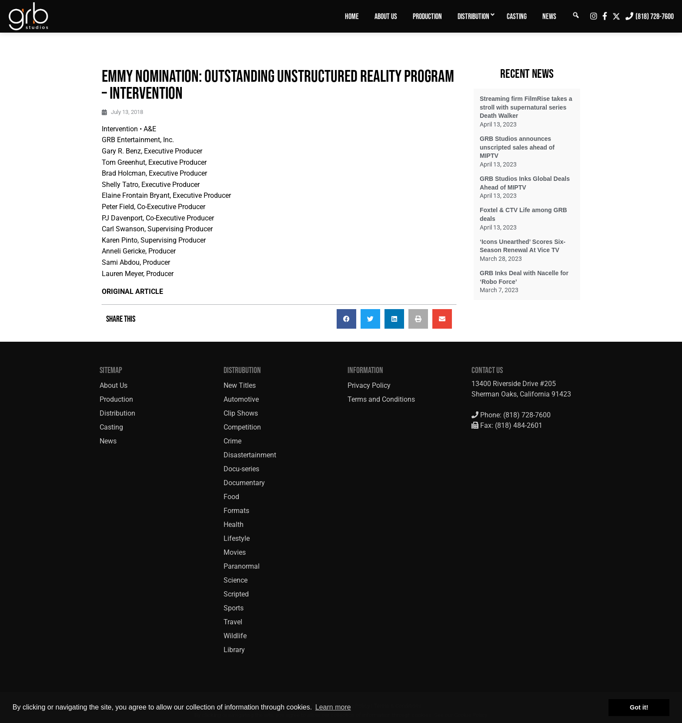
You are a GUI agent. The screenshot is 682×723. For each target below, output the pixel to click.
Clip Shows (241, 413)
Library (234, 650)
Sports (234, 608)
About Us (385, 16)
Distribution (473, 16)
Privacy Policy (369, 385)
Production (427, 16)
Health (234, 524)
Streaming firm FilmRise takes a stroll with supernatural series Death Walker (526, 107)
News (549, 16)
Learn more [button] (333, 707)
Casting (517, 16)
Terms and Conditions (381, 399)
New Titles (240, 385)
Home (352, 16)
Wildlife (235, 636)
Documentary (244, 483)
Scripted (236, 594)
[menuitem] (352, 16)
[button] (346, 319)
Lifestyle (237, 538)
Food (231, 497)
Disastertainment (250, 455)
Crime (232, 441)
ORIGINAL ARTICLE (132, 291)
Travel (233, 622)
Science (235, 580)
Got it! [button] (639, 707)
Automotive (241, 399)
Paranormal (242, 566)
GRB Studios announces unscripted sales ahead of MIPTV (517, 147)
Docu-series (241, 469)
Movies (235, 552)
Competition (242, 427)
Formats (236, 510)
